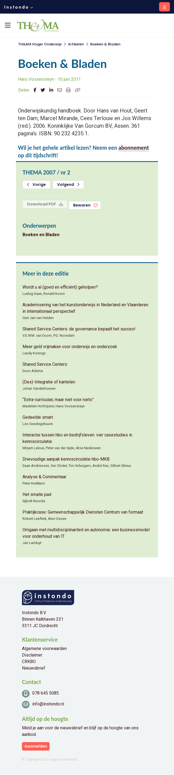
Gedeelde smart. (38, 417)
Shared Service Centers (44, 364)
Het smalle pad (36, 494)
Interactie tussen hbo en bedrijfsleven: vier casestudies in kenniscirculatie (77, 438)
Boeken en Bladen (40, 234)
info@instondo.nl (48, 704)
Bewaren (82, 205)
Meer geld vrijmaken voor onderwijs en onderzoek (69, 346)
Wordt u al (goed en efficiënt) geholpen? (60, 287)
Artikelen (76, 44)
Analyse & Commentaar (44, 476)
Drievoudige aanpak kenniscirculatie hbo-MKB (65, 459)
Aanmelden (35, 746)
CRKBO (29, 661)
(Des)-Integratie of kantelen (48, 382)
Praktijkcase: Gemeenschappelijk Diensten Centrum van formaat (82, 512)
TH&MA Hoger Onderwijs (40, 44)
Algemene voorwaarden (44, 648)
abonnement (133, 147)
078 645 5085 (45, 693)
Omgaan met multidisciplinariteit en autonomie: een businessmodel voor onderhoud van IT (86, 533)
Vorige (36, 184)
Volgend (68, 184)
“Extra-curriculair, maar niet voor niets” (58, 399)
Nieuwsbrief (33, 668)
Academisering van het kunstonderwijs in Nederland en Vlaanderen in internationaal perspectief (85, 308)
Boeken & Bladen (105, 44)
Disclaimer (32, 655)
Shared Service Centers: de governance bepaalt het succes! (79, 329)
